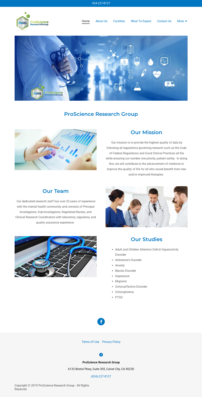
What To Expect (141, 21)
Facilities (119, 21)
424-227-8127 (101, 3)
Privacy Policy (111, 342)
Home (86, 21)
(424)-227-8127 (101, 376)
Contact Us (164, 21)
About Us (101, 21)
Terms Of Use (90, 342)
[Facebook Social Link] (101, 322)
